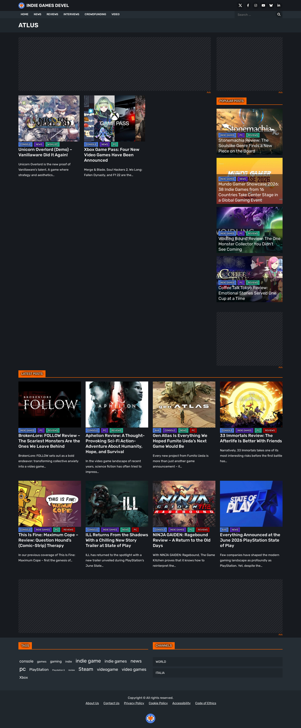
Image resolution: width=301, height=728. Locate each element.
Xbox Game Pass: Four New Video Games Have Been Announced (111, 155)
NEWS (37, 14)
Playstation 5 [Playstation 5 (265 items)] (58, 670)
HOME (24, 14)
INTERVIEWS (71, 14)
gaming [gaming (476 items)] (56, 661)
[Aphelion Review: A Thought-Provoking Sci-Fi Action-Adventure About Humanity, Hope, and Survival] (117, 404)
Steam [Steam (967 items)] (86, 669)
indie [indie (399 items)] (68, 661)
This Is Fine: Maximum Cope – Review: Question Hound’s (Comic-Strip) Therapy (48, 540)
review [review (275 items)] (71, 670)
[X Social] (240, 5)
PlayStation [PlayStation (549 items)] (39, 669)
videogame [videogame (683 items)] (107, 669)
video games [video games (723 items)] (134, 669)
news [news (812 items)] (136, 661)
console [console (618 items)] (26, 661)
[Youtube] (263, 5)
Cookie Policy (158, 703)
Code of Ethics (205, 703)
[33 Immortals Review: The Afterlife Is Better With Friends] (251, 404)
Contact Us (111, 703)
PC (114, 144)
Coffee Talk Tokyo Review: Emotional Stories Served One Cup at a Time (247, 293)
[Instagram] (256, 5)
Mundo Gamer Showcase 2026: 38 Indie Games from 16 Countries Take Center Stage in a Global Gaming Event (248, 192)
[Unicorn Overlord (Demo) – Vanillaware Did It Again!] (48, 118)
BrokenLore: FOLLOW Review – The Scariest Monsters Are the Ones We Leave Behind (49, 441)
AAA (157, 430)
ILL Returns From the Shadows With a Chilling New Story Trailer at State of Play (117, 540)
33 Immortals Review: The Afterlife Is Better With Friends (251, 438)
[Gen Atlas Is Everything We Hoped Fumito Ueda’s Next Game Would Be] (184, 404)
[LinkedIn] (279, 5)
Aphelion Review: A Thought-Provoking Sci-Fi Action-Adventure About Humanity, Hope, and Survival (115, 443)
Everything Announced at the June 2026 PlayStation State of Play (250, 540)
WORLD (161, 661)
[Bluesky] (271, 5)
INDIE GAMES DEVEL (47, 5)
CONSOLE (25, 144)
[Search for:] (279, 14)
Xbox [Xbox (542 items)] (23, 677)
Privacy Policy (134, 703)
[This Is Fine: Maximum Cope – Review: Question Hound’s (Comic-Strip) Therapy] (49, 504)
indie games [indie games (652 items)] (116, 661)
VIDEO (116, 14)
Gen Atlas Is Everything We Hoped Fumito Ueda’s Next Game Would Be (180, 441)
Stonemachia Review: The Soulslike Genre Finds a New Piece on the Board (245, 146)
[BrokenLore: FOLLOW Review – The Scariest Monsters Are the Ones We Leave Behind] (49, 404)
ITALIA (160, 673)
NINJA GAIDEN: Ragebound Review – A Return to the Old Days (181, 540)
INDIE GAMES (227, 135)
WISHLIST (52, 144)
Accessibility (181, 703)
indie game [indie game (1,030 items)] (88, 661)
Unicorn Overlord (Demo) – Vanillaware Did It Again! (45, 152)
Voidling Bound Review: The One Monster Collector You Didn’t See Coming (249, 244)
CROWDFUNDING (95, 14)
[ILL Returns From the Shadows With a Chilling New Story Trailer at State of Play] (117, 504)
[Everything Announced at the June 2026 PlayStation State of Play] (251, 504)
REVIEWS (52, 14)
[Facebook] (248, 5)
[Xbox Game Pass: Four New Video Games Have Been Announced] (114, 118)
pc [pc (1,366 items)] (22, 669)
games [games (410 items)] (41, 661)
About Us (92, 703)
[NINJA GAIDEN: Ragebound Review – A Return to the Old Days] (184, 504)
